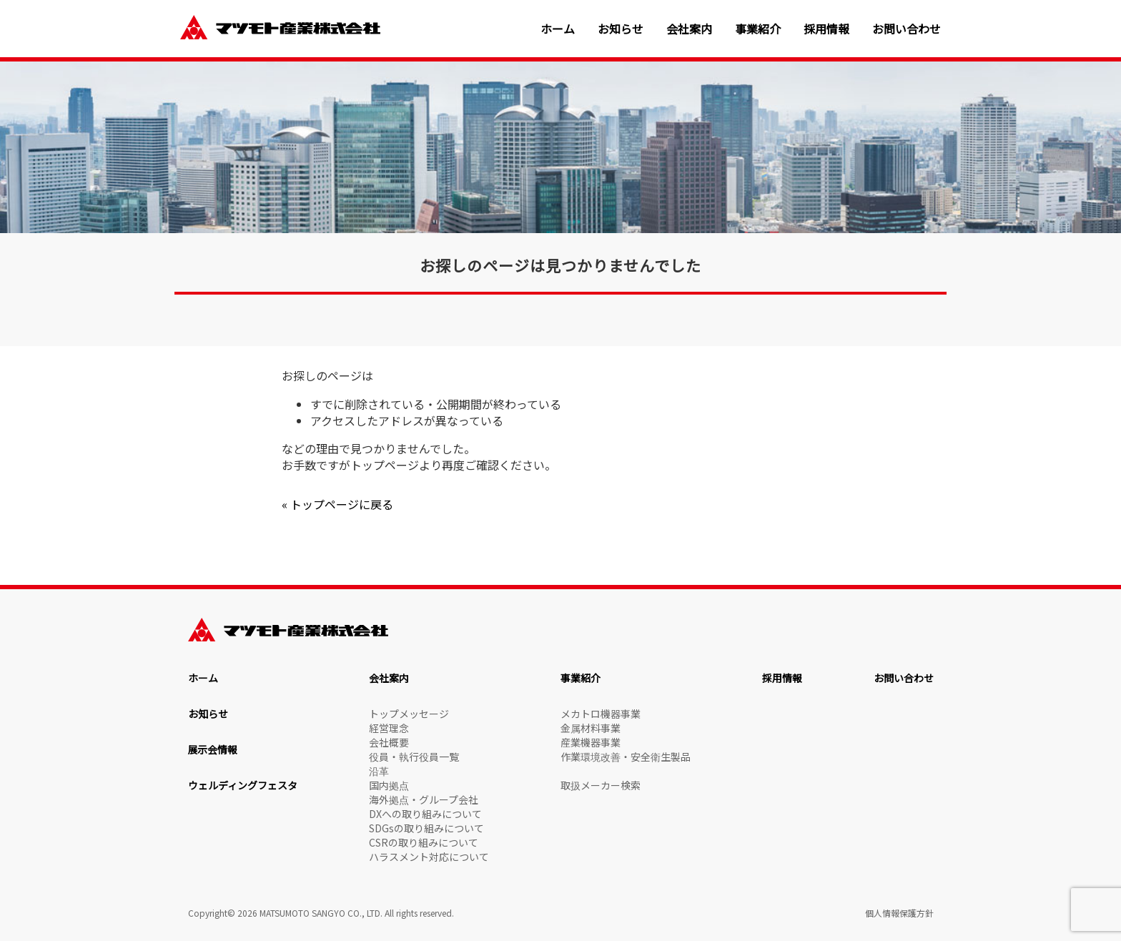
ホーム (557, 29)
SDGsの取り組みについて (426, 828)
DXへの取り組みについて (425, 814)
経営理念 (389, 728)
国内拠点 (389, 785)
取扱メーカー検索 (600, 785)
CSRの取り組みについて (423, 842)
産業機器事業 (590, 742)
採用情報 (826, 29)
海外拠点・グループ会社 (423, 799)
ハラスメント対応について (429, 856)
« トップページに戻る (337, 504)
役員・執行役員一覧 (414, 756)
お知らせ (620, 29)
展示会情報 (213, 749)
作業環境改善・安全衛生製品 (625, 756)
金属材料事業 (590, 728)
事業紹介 (758, 29)
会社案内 (689, 29)
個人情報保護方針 (899, 913)
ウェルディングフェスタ (242, 785)
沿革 (379, 771)
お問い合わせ (906, 29)
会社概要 (389, 742)
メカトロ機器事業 (600, 713)
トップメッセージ (409, 713)
